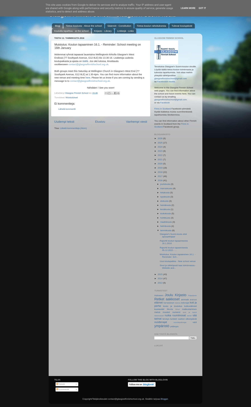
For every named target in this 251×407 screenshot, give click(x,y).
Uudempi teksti (64, 121)
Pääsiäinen (192, 295)
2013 (160, 283)
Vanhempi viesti (136, 121)
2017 (160, 176)
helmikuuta (165, 226)
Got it (202, 8)
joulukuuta (165, 184)
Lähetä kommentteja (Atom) (73, 128)
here (87, 77)
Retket (159, 299)
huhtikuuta (165, 218)
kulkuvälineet (190, 306)
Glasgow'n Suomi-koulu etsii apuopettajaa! (173, 235)
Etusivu (100, 121)
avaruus (193, 300)
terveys (166, 319)
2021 (160, 159)
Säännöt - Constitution (119, 25)
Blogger (164, 399)
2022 (160, 155)
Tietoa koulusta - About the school (84, 25)
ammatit (185, 299)
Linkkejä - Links (125, 31)
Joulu (169, 295)
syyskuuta (165, 197)
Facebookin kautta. (166, 81)
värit (195, 322)
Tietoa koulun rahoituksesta (151, 25)
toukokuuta (165, 213)
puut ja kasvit (190, 312)
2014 (160, 278)
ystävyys (174, 326)
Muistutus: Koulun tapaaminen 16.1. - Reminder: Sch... (178, 255)
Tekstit (60, 384)
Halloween (158, 295)
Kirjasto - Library (103, 31)
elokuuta (164, 201)
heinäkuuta (165, 205)
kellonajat (185, 303)
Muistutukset (72, 97)
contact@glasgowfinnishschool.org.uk (88, 64)
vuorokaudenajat (180, 322)
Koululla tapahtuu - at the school (71, 31)
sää (195, 315)
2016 (160, 180)
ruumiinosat (179, 315)
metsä (157, 312)
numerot (176, 312)
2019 (160, 168)
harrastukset (168, 303)
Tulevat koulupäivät (182, 25)
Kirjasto (180, 295)
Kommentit (62, 389)
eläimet (158, 302)
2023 (160, 151)
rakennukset (159, 316)
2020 (160, 163)
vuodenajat (160, 322)
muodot (166, 312)
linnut (177, 309)
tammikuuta (166, 230)
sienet (189, 316)
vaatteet (181, 319)
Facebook (165, 102)
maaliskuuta (166, 222)
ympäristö (161, 326)
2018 (160, 172)
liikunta (170, 309)
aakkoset (172, 299)
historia (177, 303)
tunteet (173, 319)
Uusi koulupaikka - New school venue (178, 261)
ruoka (168, 315)
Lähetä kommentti (67, 109)
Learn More (188, 8)
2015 (160, 274)
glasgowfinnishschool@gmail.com (170, 78)
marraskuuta (166, 188)
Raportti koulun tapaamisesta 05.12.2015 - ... (174, 248)
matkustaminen (189, 309)
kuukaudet (159, 309)
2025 (160, 143)
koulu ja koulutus (172, 306)
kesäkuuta (165, 209)
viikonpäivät (191, 319)
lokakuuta (165, 192)
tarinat (158, 318)
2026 (160, 138)
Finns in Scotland (162, 109)
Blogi (57, 25)
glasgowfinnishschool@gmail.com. (170, 99)
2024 (160, 147)
